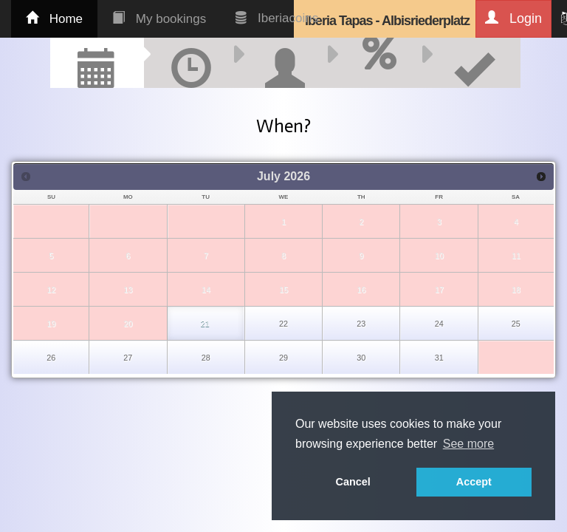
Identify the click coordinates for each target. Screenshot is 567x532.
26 (51, 357)
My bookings (159, 19)
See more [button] (468, 443)
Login (513, 18)
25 (516, 323)
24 (439, 323)
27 (127, 357)
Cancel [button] (353, 482)
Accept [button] (474, 482)
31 (439, 357)
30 (361, 357)
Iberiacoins (277, 18)
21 (205, 323)
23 (361, 323)
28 (206, 357)
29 (283, 357)
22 (283, 323)
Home (54, 19)
